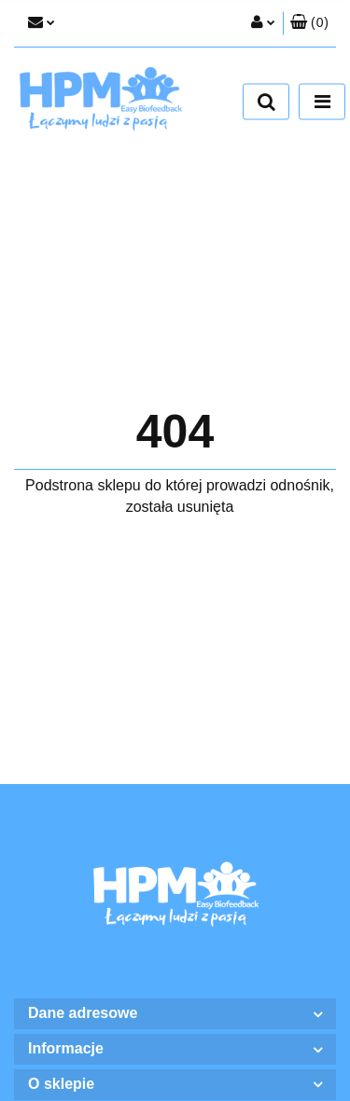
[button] (309, 23)
